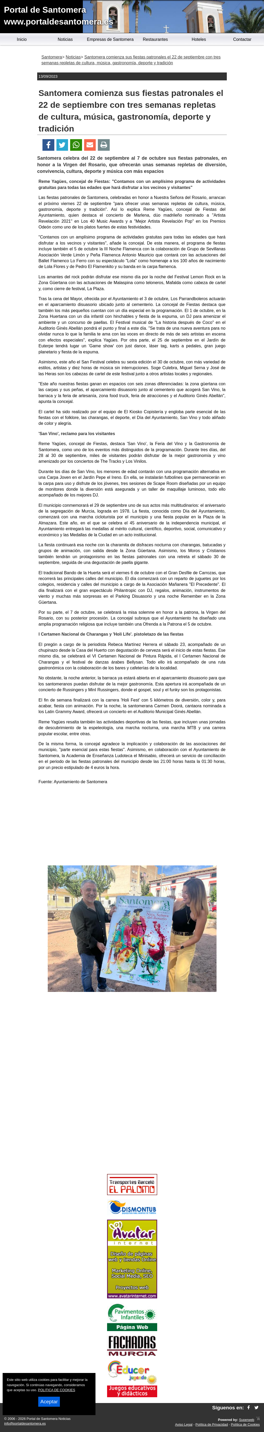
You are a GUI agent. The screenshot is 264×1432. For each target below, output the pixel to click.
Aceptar (49, 1401)
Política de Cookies (245, 1424)
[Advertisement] (132, 826)
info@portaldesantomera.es (25, 1423)
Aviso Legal (184, 1424)
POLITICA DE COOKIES (56, 1390)
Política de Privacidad (211, 1424)
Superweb (246, 1420)
